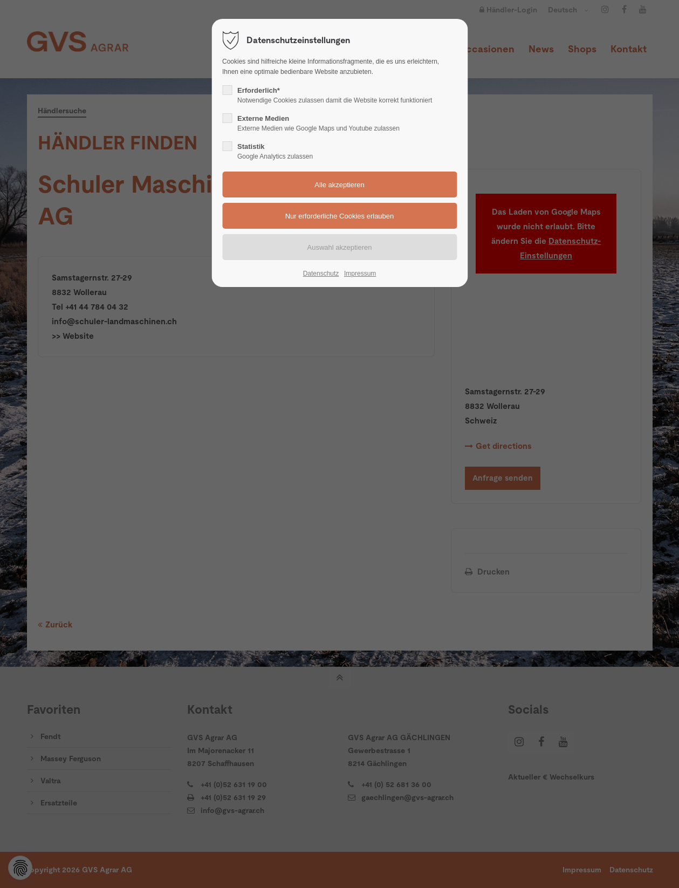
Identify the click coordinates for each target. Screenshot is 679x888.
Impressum (360, 273)
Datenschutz (321, 273)
